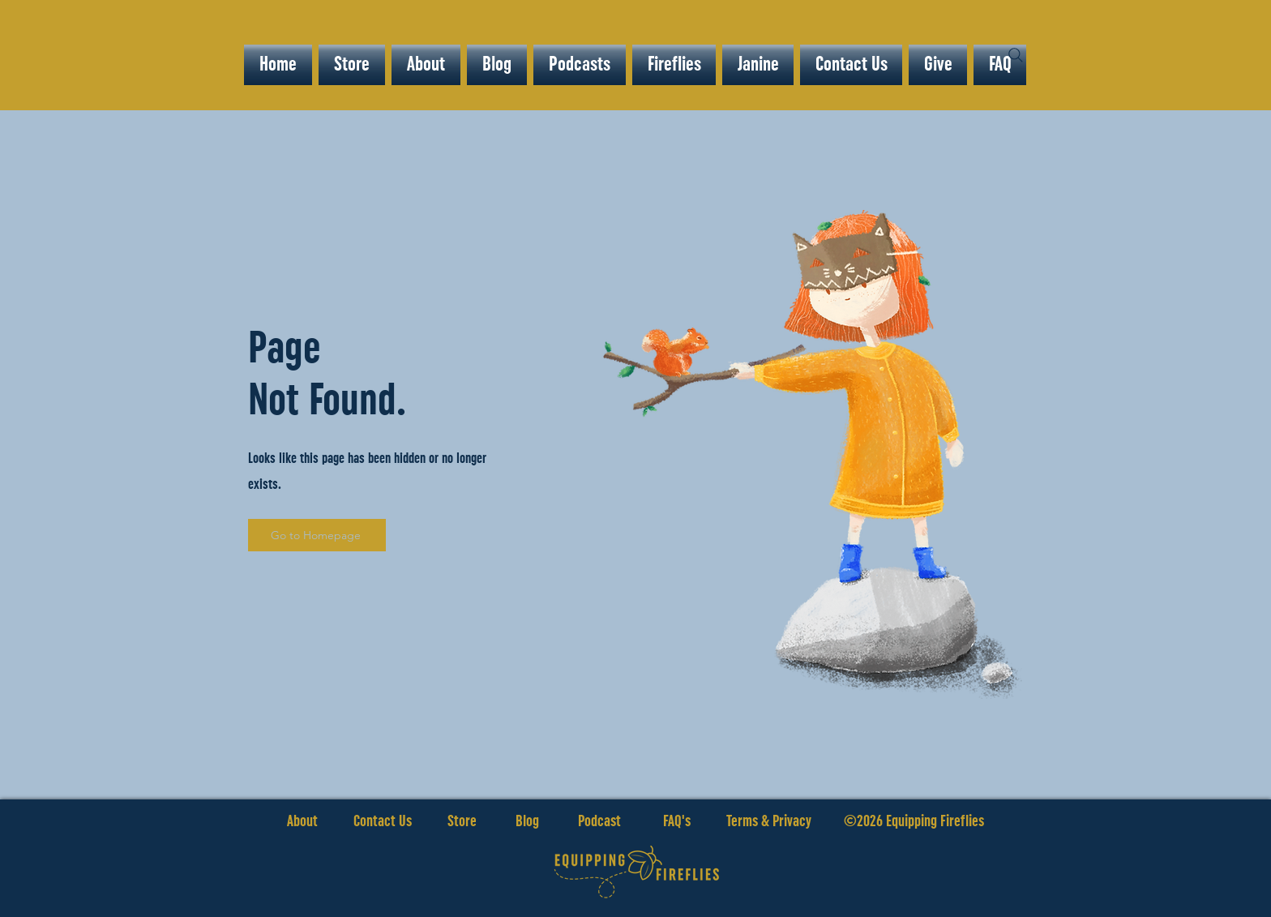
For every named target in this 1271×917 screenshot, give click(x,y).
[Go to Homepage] (317, 535)
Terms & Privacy (768, 821)
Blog (527, 821)
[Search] (1016, 55)
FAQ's (677, 821)
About (302, 821)
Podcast (599, 821)
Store (481, 821)
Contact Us (382, 821)
